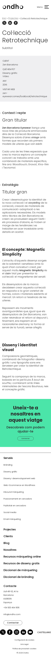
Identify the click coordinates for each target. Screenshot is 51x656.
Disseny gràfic (10, 471)
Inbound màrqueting (14, 492)
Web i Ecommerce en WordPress (19, 485)
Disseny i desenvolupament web (19, 478)
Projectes (10, 529)
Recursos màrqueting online (22, 556)
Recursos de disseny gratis (21, 563)
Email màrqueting (12, 519)
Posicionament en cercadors (18, 498)
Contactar (25, 438)
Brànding (8, 465)
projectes (13, 18)
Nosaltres (10, 550)
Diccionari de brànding (19, 577)
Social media (10, 512)
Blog (6, 543)
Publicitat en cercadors (15, 505)
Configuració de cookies (24, 640)
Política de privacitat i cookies (24, 649)
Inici (4, 18)
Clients (8, 536)
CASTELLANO (44, 632)
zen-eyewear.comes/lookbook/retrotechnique (25, 95)
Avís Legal (24, 644)
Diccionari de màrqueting (20, 570)
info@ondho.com (12, 614)
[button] (41, 7)
